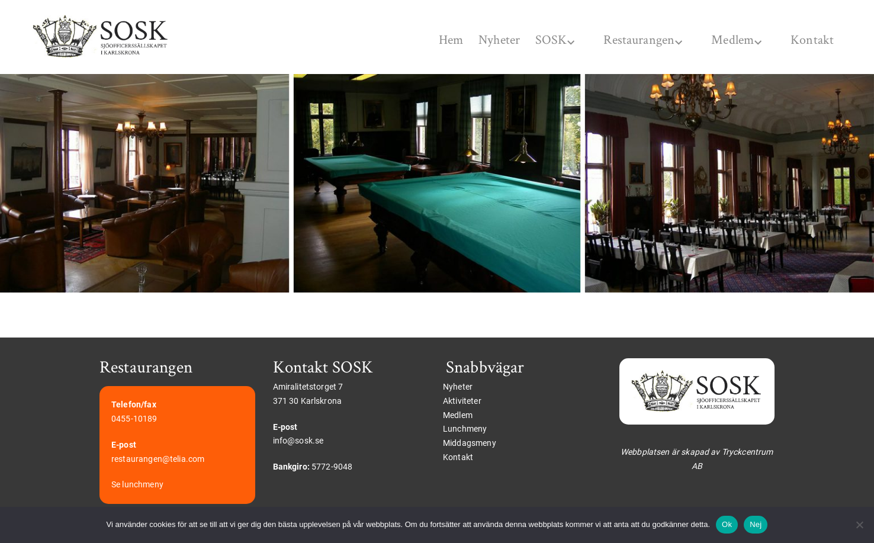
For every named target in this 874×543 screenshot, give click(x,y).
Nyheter (473, 40)
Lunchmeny (465, 429)
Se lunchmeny (137, 485)
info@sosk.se (298, 441)
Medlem (725, 40)
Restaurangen (626, 40)
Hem (416, 40)
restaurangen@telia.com (157, 459)
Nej (755, 524)
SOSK (534, 40)
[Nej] (859, 525)
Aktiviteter (462, 401)
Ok (727, 524)
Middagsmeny (469, 443)
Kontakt (808, 40)
